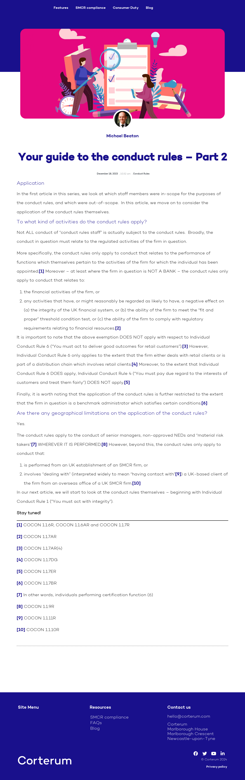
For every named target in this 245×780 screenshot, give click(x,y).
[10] (136, 483)
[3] (185, 346)
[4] (135, 364)
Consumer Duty (126, 8)
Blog (149, 8)
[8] (104, 445)
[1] (41, 271)
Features (61, 8)
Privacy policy (216, 766)
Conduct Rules (141, 174)
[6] (204, 403)
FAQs (96, 723)
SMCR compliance (91, 8)
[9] (178, 474)
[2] (118, 328)
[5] (127, 383)
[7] (34, 445)
